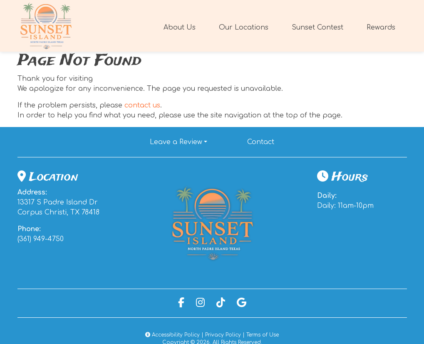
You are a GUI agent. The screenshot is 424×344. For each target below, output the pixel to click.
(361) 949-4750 (40, 239)
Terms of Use (262, 335)
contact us (142, 105)
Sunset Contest (317, 27)
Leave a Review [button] (176, 142)
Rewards (383, 26)
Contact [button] (264, 141)
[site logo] (46, 26)
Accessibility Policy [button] (172, 335)
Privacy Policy (223, 335)
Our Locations (243, 27)
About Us (180, 27)
